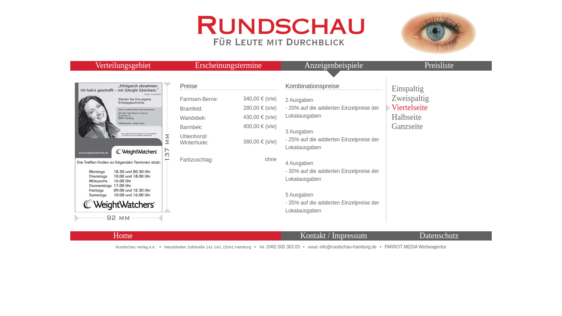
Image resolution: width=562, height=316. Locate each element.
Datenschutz (439, 235)
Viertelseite (410, 107)
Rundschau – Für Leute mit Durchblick (281, 30)
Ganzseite (407, 126)
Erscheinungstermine (228, 65)
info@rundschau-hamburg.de (348, 246)
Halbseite (407, 117)
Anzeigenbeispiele (334, 65)
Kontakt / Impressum (333, 235)
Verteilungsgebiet (123, 65)
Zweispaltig (410, 98)
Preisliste (439, 65)
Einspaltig (408, 88)
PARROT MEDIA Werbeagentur (416, 246)
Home (123, 235)
